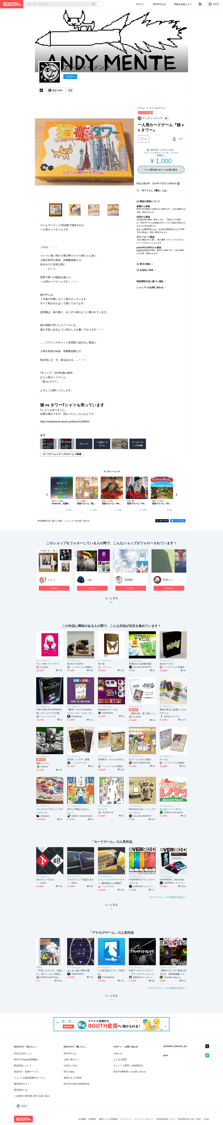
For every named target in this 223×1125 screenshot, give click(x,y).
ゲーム (141, 108)
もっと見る (111, 601)
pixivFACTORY (143, 250)
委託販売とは (20, 1090)
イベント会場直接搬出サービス (29, 1077)
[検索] (93, 4)
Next (131, 152)
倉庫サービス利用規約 (108, 1119)
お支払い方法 (146, 270)
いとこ (52, 579)
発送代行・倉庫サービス (26, 1071)
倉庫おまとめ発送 (73, 1077)
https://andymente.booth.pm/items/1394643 (64, 421)
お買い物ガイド (71, 1059)
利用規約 (92, 1119)
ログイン (140, 4)
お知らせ (117, 1053)
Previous (37, 152)
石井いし (168, 579)
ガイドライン (126, 1119)
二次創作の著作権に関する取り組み (32, 1096)
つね (88, 579)
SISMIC (129, 579)
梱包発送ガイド (22, 1083)
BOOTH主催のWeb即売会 (76, 1083)
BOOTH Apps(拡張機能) (26, 1059)
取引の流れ (145, 264)
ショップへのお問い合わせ (150, 287)
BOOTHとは (159, 4)
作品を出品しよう (183, 4)
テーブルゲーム (157, 108)
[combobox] (61, 4)
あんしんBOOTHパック (147, 229)
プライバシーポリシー (144, 1119)
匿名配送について (23, 1065)
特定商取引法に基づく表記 (150, 281)
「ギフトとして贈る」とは (153, 190)
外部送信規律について (165, 1119)
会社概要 (82, 1119)
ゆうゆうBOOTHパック (169, 229)
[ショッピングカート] (200, 4)
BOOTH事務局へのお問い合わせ (129, 1071)
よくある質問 (120, 1059)
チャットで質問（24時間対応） (129, 1065)
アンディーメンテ (111, 471)
